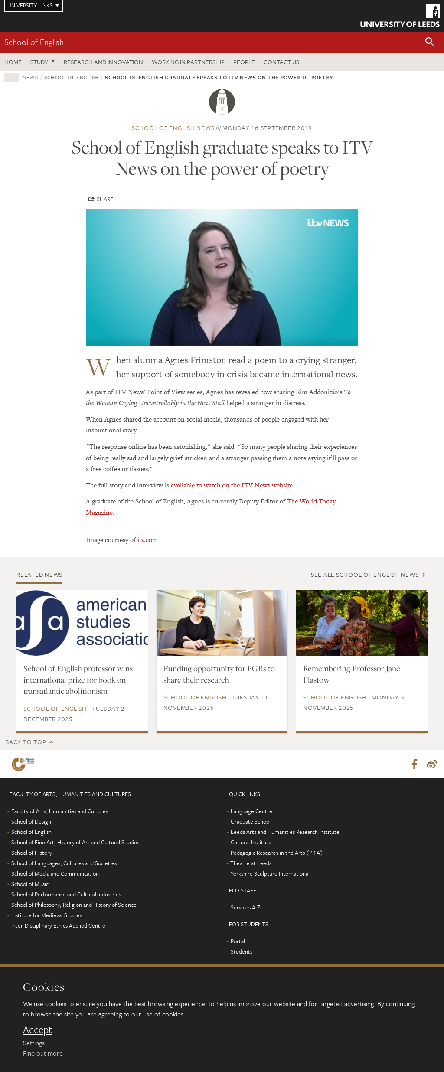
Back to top (25, 741)
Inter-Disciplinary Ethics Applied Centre (58, 926)
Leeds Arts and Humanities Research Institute (285, 832)
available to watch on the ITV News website (232, 485)
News (30, 77)
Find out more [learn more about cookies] (43, 1053)
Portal (238, 941)
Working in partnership (188, 61)
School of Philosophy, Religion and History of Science (74, 905)
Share (105, 199)
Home (13, 61)
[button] (430, 42)
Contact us (281, 61)
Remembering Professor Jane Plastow (351, 674)
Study (39, 61)
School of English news (173, 127)
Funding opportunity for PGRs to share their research (219, 674)
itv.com (147, 539)
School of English (34, 42)
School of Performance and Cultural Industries (66, 894)
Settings (34, 1042)
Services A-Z (245, 907)
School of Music (30, 884)
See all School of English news (365, 574)
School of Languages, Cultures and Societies (64, 863)
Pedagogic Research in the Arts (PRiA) (277, 853)
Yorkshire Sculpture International (270, 873)
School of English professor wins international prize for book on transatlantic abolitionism (78, 679)
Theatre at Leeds (250, 863)
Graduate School (251, 821)
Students (241, 952)
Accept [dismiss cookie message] (37, 1029)
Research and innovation (103, 61)
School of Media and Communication (55, 873)
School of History (31, 853)
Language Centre (251, 811)
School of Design (31, 821)
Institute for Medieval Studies (46, 915)
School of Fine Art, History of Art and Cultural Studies (75, 842)
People (244, 61)
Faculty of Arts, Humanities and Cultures (59, 811)
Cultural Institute (251, 842)
